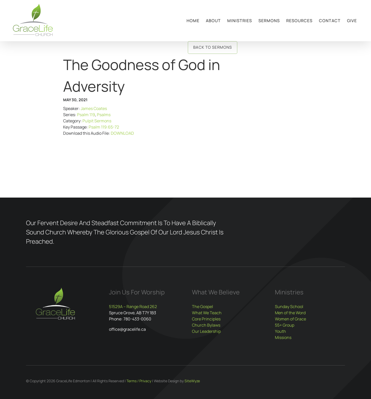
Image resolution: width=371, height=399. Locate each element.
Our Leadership (206, 331)
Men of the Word (290, 313)
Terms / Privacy (139, 380)
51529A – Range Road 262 (133, 306)
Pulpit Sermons (96, 121)
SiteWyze (192, 380)
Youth (280, 331)
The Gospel (202, 306)
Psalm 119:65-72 (104, 127)
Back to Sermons (212, 47)
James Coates (94, 108)
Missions (283, 337)
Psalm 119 (86, 114)
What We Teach (207, 313)
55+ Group (284, 325)
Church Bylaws (206, 325)
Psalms (104, 114)
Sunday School (289, 306)
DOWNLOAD (122, 133)
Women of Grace (290, 319)
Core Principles (206, 319)
